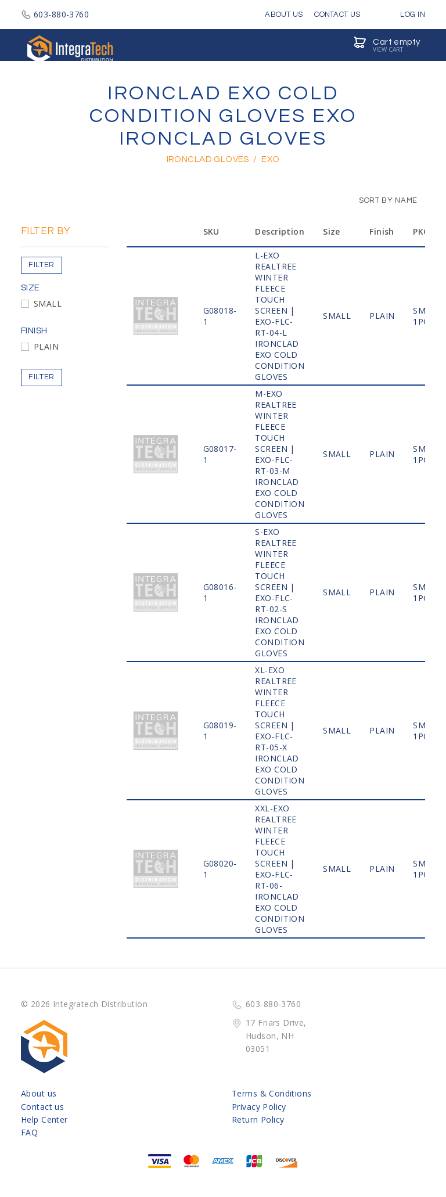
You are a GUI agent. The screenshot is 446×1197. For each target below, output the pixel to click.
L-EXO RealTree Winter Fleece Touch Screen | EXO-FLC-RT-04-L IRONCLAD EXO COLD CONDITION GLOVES (279, 316)
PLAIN (46, 346)
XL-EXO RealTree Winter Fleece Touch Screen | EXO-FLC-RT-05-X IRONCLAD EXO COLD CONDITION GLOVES (279, 730)
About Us (284, 14)
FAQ (29, 1132)
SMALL (48, 303)
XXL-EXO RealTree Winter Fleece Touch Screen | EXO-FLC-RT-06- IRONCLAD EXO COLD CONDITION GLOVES (279, 869)
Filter (41, 265)
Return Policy (258, 1119)
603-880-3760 (55, 14)
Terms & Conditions (272, 1093)
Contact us (42, 1106)
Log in (404, 14)
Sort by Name (382, 200)
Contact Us (337, 14)
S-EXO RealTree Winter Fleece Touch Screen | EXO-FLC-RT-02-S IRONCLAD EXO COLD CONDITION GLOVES (279, 592)
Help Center (44, 1119)
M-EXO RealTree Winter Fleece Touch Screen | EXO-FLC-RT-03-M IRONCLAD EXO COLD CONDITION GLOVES (279, 454)
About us (38, 1093)
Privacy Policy (259, 1106)
